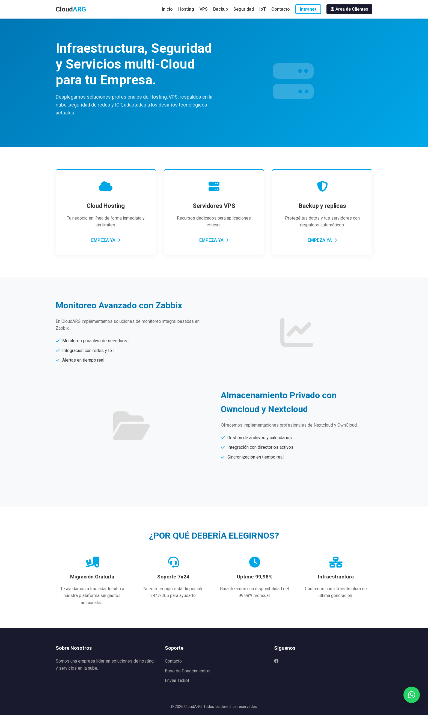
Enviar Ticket (177, 680)
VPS (204, 9)
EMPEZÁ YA (105, 240)
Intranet (308, 9)
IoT (262, 9)
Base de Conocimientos (187, 670)
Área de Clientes (349, 9)
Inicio (167, 9)
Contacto (280, 9)
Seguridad (243, 9)
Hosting (186, 9)
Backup (220, 9)
